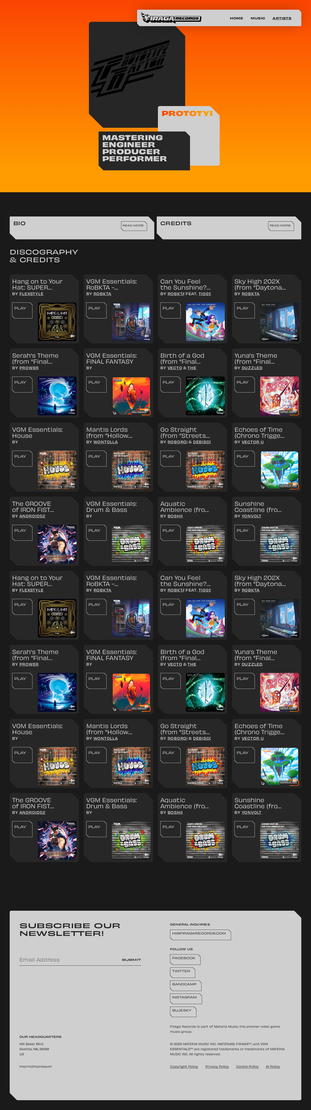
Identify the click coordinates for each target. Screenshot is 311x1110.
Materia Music (226, 1026)
